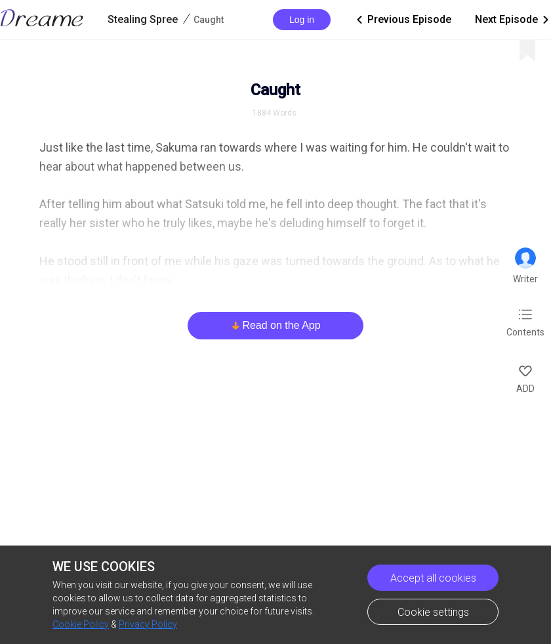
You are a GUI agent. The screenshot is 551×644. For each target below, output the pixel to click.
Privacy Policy (148, 624)
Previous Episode (402, 20)
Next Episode (513, 20)
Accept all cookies (433, 578)
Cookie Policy (80, 624)
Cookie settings (433, 612)
